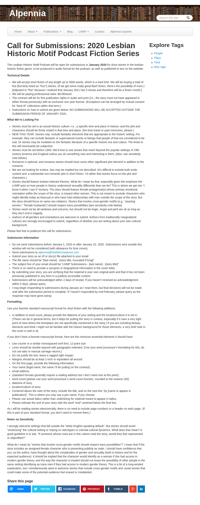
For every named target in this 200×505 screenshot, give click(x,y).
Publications (52, 31)
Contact (99, 31)
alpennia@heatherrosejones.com (58, 252)
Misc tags (160, 67)
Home (18, 31)
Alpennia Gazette (120, 31)
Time (157, 62)
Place (157, 57)
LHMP (84, 31)
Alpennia (27, 13)
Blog (70, 31)
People (158, 53)
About (33, 31)
